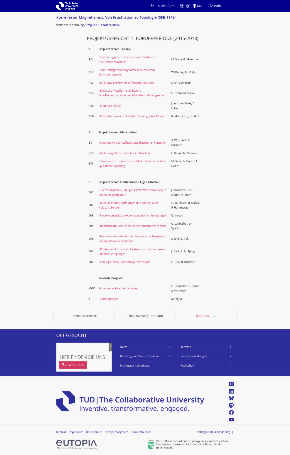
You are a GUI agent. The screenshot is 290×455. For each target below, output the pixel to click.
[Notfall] (182, 6)
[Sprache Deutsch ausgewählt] (198, 6)
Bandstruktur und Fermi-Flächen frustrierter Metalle (133, 226)
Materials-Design (111, 106)
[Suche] (215, 6)
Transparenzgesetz (116, 432)
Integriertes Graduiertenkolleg (119, 288)
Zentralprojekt (109, 299)
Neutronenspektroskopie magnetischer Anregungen (133, 215)
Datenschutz (94, 432)
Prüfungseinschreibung (134, 366)
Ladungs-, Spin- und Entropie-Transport (125, 262)
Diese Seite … (204, 316)
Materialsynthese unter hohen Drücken (125, 153)
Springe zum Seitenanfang (213, 432)
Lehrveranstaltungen (194, 356)
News (123, 347)
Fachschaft (187, 366)
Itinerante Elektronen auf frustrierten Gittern (128, 83)
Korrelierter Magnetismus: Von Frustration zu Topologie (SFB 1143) (116, 18)
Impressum (76, 432)
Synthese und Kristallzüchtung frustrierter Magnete (132, 143)
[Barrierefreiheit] (188, 6)
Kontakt (61, 432)
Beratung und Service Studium (139, 356)
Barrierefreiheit (140, 432)
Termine (186, 347)
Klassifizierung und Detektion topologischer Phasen (132, 116)
